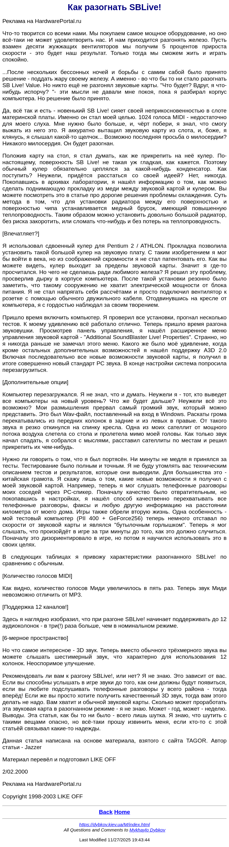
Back (106, 812)
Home (122, 812)
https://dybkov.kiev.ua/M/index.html (114, 824)
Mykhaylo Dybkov (147, 829)
